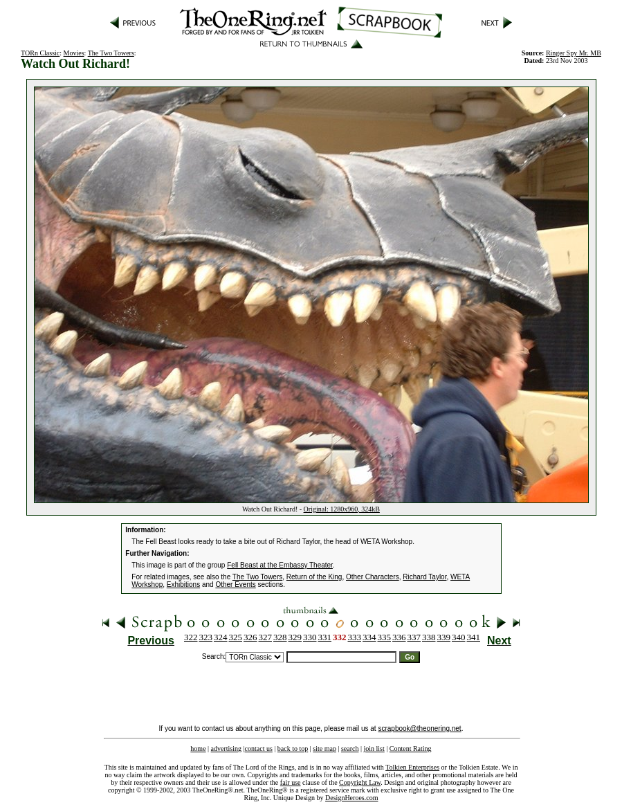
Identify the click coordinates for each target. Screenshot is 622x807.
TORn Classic (40, 53)
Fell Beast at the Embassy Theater (280, 565)
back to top (292, 748)
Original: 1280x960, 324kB (342, 509)
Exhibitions (183, 584)
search (350, 748)
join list (373, 748)
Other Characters (372, 577)
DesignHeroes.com (351, 797)
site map (324, 748)
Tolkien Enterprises (412, 767)
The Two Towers (111, 53)
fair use (290, 782)
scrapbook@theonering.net (419, 728)
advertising (226, 748)
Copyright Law (360, 782)
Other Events (235, 584)
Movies (74, 53)
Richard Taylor (424, 577)
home (197, 748)
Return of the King (314, 577)
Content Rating (411, 748)
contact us (259, 748)
